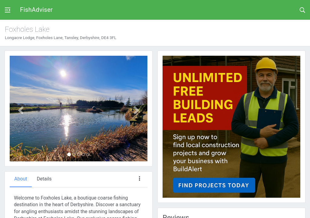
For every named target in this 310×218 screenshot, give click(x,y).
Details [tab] (44, 179)
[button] (20, 108)
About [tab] (20, 179)
